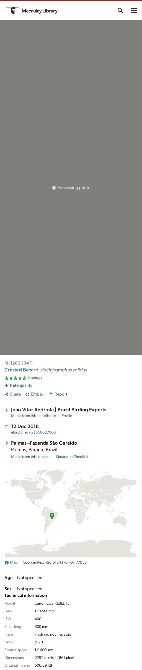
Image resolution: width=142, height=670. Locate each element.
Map (10, 562)
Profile (67, 416)
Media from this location (31, 457)
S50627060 (33, 432)
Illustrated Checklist (72, 457)
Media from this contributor (33, 416)
